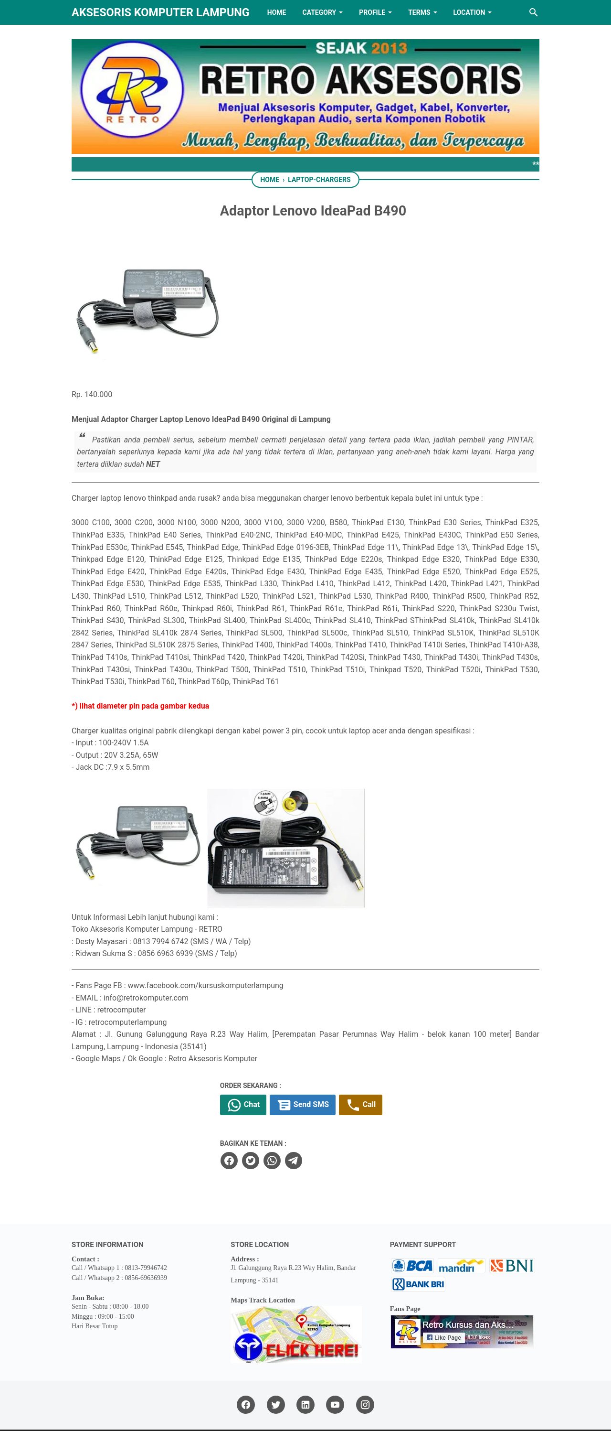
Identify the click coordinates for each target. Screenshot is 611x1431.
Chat (273, 1075)
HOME (276, 12)
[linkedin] (305, 1375)
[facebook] (258, 1131)
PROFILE (372, 12)
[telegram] (322, 1131)
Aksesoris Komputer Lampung (161, 12)
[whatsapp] (301, 1131)
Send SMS (333, 1075)
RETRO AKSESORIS (332, 1415)
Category (319, 12)
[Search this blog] (533, 12)
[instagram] (365, 1375)
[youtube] (335, 1375)
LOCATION (469, 12)
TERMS (419, 12)
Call (393, 1075)
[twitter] (279, 1131)
